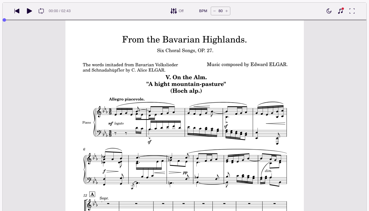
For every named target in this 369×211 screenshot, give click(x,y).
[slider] (4, 20)
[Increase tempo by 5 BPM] (226, 11)
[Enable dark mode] (329, 11)
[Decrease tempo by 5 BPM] (214, 11)
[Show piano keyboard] (340, 11)
